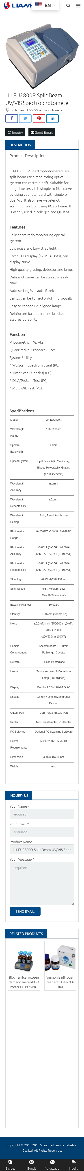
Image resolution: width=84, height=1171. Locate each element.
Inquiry (15, 132)
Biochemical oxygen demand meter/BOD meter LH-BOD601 (24, 982)
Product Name (21, 841)
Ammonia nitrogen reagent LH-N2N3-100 (60, 982)
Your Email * (19, 823)
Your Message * (22, 859)
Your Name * (20, 806)
